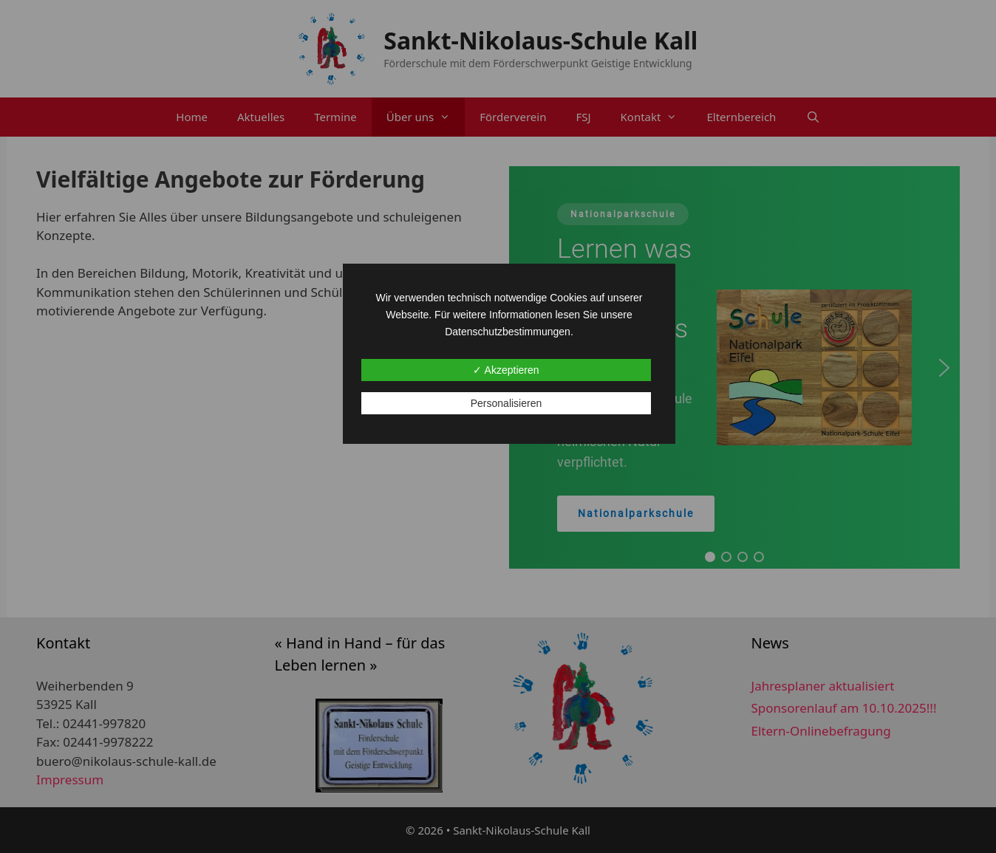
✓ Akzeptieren (506, 370)
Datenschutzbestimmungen (507, 332)
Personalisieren (506, 403)
